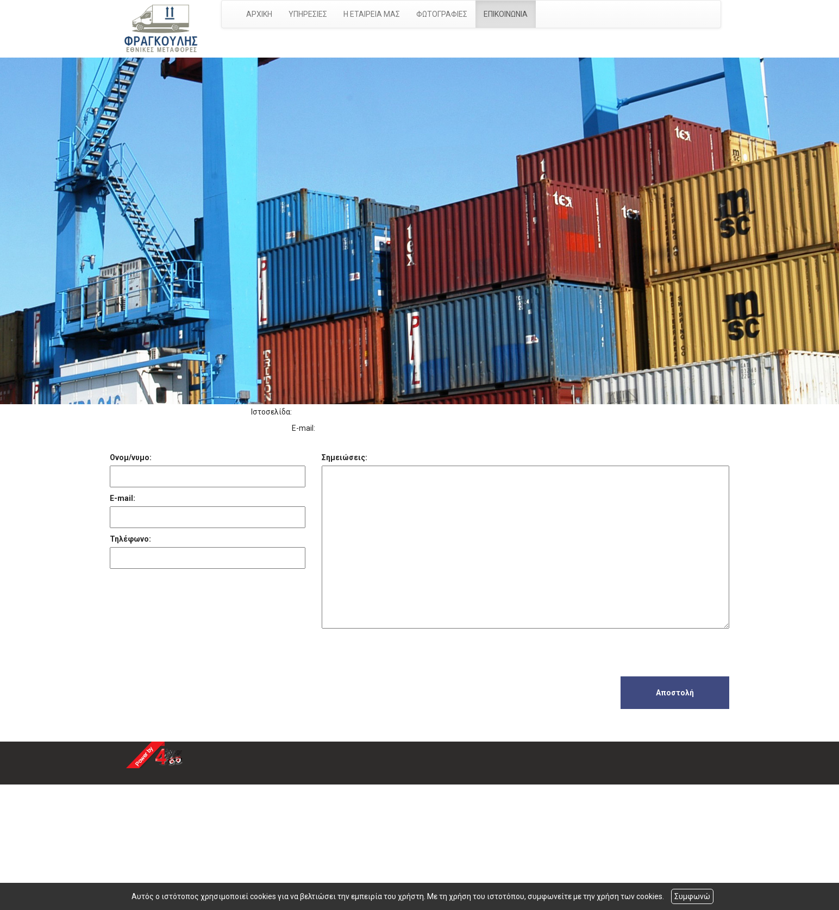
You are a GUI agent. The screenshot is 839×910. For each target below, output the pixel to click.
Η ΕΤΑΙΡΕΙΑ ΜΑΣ (371, 14)
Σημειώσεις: (344, 457)
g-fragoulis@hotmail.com (364, 428)
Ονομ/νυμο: (131, 457)
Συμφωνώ (692, 896)
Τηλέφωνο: (130, 539)
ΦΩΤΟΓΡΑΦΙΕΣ (441, 14)
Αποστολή (675, 692)
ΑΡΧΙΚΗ (259, 14)
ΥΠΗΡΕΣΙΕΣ (308, 14)
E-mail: (122, 498)
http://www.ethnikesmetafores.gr (352, 411)
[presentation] (404, 655)
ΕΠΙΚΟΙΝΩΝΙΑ (506, 14)
